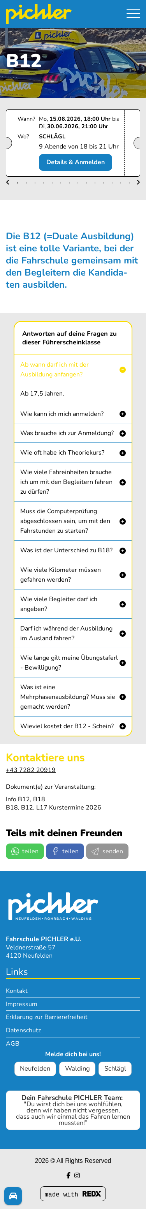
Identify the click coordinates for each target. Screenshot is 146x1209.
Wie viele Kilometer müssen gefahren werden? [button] (60, 575)
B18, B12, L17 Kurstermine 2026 (53, 807)
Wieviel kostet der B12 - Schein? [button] (67, 726)
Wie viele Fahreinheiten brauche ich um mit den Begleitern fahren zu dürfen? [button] (66, 482)
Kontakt (17, 991)
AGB (12, 1043)
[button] (8, 183)
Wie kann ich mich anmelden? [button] (62, 414)
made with (72, 1194)
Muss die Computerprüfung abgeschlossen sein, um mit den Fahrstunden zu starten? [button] (65, 521)
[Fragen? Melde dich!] (13, 1196)
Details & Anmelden (75, 162)
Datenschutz (23, 1030)
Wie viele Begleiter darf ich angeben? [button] (58, 604)
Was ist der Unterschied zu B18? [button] (66, 550)
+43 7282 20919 (31, 770)
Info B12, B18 (25, 799)
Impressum (21, 1004)
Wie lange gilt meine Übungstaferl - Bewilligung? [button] (69, 663)
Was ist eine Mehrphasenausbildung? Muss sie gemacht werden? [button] (67, 697)
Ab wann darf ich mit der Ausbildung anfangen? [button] (54, 369)
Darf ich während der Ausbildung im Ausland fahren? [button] (66, 633)
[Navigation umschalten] (133, 13)
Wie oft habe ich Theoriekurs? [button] (62, 452)
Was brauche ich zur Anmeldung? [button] (67, 433)
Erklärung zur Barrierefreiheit (47, 1017)
